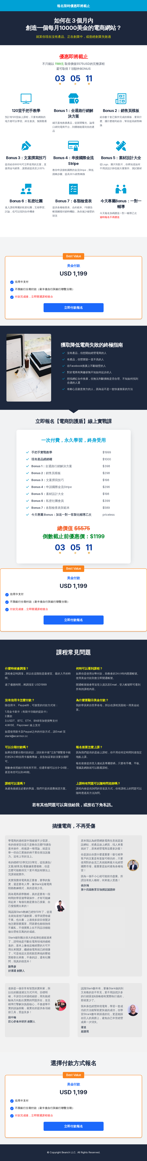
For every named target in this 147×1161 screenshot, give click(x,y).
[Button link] (74, 307)
